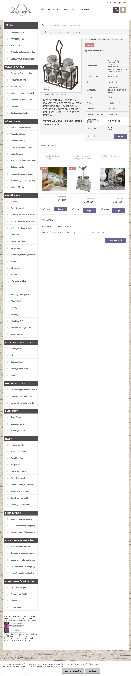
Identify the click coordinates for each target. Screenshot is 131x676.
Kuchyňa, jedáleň (53, 25)
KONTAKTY (74, 9)
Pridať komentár (115, 240)
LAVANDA (50, 9)
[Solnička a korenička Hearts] (61, 39)
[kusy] (90, 136)
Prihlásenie (107, 2)
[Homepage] (42, 10)
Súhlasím (93, 670)
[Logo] (21, 9)
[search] (116, 10)
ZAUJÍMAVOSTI (85, 9)
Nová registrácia (120, 2)
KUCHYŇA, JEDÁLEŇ (73, 120)
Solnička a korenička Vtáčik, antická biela (82, 157)
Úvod (44, 25)
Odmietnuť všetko (73, 670)
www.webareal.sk (27, 657)
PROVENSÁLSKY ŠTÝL (52, 120)
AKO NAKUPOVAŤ (62, 9)
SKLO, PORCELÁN (51, 124)
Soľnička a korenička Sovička (111, 157)
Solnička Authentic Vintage (52, 157)
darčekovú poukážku (23, 633)
